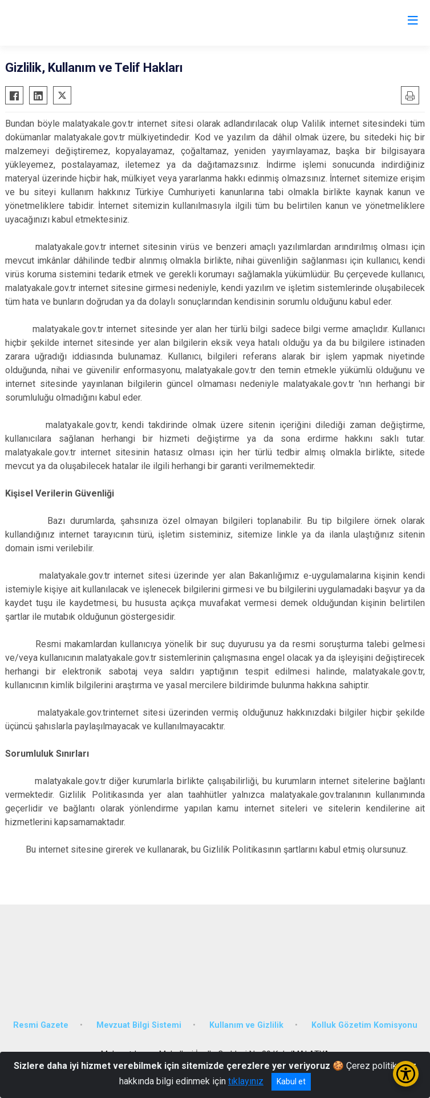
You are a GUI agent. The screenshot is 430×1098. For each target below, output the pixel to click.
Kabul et (291, 1081)
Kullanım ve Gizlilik (246, 1025)
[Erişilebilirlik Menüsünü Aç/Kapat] (406, 1074)
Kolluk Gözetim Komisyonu (364, 1025)
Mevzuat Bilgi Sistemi (138, 1025)
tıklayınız (245, 1081)
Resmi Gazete (40, 1025)
